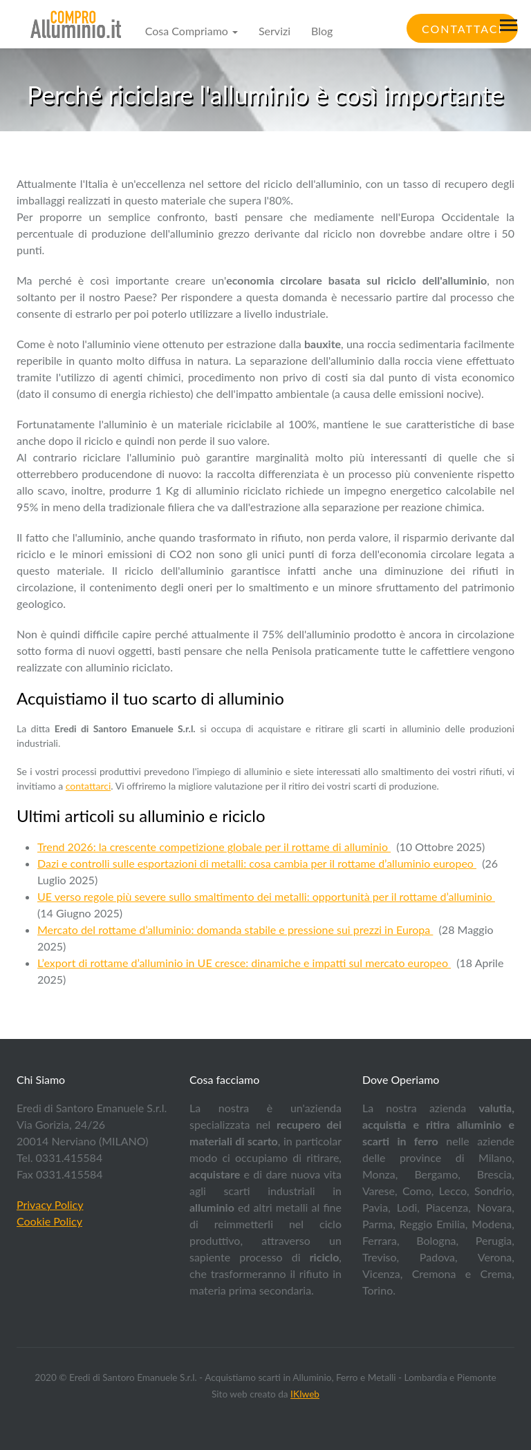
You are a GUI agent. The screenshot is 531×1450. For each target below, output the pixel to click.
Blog (322, 30)
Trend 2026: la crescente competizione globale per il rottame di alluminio (214, 846)
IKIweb (304, 1394)
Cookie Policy (49, 1221)
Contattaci (462, 28)
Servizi (274, 30)
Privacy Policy (50, 1204)
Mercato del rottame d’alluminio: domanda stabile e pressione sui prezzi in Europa (235, 929)
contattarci (88, 786)
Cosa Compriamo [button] (191, 30)
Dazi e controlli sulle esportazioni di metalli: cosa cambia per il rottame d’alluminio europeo (256, 863)
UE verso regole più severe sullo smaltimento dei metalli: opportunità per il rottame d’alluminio (266, 896)
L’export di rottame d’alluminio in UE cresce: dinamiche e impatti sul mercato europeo (244, 962)
